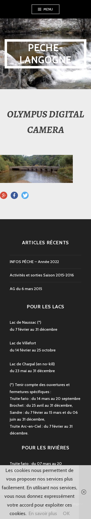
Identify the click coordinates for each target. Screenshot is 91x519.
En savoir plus (42, 513)
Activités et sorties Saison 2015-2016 (42, 275)
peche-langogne (45, 54)
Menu (48, 9)
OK (66, 513)
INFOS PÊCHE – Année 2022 (34, 261)
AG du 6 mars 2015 (26, 288)
